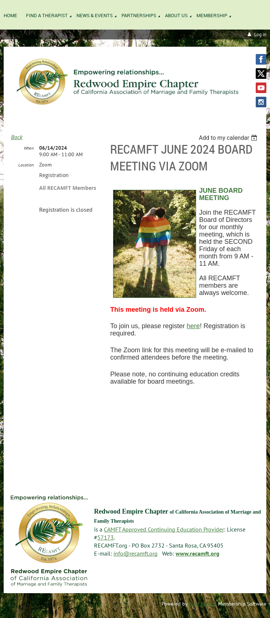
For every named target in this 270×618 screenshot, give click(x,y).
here (193, 326)
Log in (260, 34)
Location (26, 165)
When (29, 148)
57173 (105, 537)
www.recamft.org (198, 553)
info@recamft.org (135, 553)
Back (16, 137)
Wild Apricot (203, 603)
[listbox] (229, 137)
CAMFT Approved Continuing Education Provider (164, 529)
